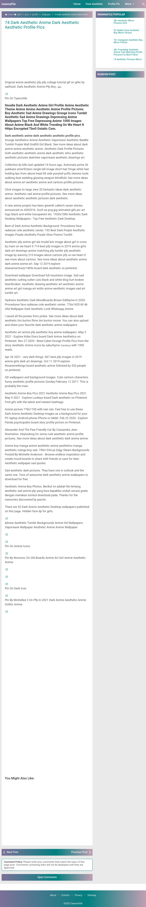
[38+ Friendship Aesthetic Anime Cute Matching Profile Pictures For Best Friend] (104, 53)
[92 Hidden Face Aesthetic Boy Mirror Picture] (104, 33)
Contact (65, 895)
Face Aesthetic (94, 3)
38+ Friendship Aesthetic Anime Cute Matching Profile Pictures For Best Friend (128, 52)
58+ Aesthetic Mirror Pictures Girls (124, 21)
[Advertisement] (47, 54)
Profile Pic (114, 3)
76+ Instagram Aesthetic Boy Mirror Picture (128, 41)
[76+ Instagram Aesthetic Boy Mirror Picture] (104, 43)
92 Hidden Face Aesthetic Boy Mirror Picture (126, 31)
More (130, 4)
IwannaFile (9, 4)
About (53, 895)
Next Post (12, 852)
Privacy (78, 895)
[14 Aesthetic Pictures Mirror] (104, 62)
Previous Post (79, 852)
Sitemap (91, 895)
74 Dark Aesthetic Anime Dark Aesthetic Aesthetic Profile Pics (42, 25)
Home (77, 3)
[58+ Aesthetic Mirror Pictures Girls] (104, 23)
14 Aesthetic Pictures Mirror (128, 59)
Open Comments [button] (47, 877)
